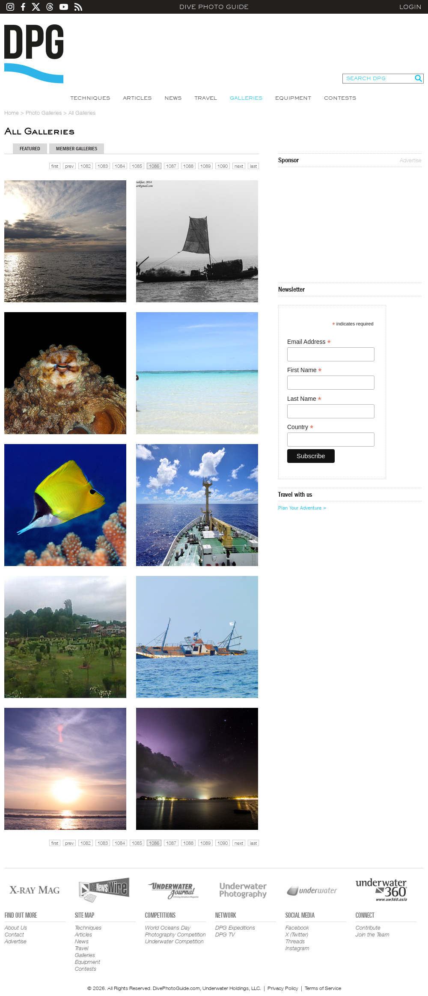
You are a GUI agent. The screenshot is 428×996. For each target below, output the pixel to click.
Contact (14, 934)
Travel (205, 98)
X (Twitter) (296, 934)
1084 (120, 166)
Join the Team (372, 934)
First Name (304, 370)
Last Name (304, 399)
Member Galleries (76, 149)
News (172, 98)
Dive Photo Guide (214, 6)
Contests (340, 98)
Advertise (411, 160)
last (253, 166)
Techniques (90, 98)
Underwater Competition (174, 941)
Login (410, 6)
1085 (137, 166)
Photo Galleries (44, 112)
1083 (103, 166)
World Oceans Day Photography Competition (175, 931)
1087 (171, 166)
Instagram (297, 948)
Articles (137, 98)
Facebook (297, 927)
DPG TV (225, 934)
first (54, 166)
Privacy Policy (283, 988)
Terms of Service (323, 988)
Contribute (368, 927)
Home (11, 112)
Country (300, 427)
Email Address (309, 342)
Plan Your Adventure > (302, 508)
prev (69, 166)
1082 (85, 166)
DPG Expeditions (235, 927)
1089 (205, 166)
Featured (30, 149)
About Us (16, 927)
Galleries (246, 98)
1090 (222, 166)
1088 (188, 166)
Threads (295, 941)
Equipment (293, 98)
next (239, 166)
